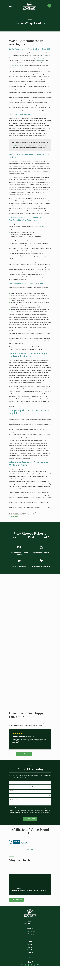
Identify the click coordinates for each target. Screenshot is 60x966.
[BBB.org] (34, 965)
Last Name (33, 782)
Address (11, 790)
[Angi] (31, 965)
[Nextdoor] (38, 965)
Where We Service (30, 955)
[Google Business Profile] (22, 965)
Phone (11, 786)
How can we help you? (15, 799)
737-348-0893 (30, 924)
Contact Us (30, 957)
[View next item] (13, 754)
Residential (30, 950)
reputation (42, 226)
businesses (41, 60)
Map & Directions (30, 937)
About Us (30, 947)
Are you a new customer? (15, 795)
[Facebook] (25, 965)
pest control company (27, 224)
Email (32, 786)
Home (30, 944)
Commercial (30, 952)
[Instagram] (28, 965)
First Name (12, 782)
